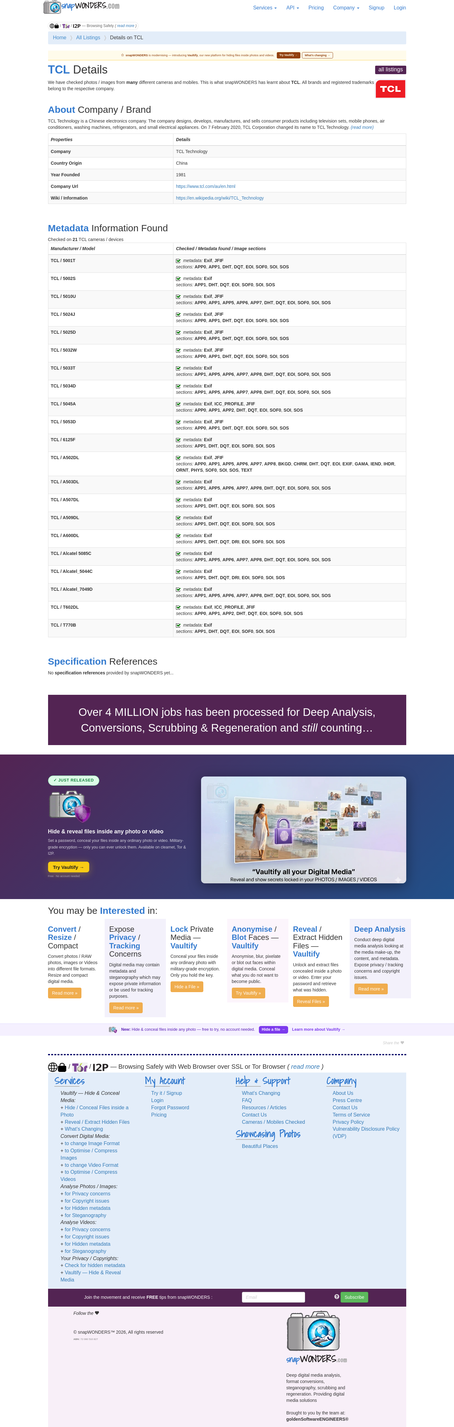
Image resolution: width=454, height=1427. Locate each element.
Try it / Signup (166, 1093)
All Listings (88, 37)
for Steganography (85, 1215)
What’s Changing (84, 1129)
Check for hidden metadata (95, 1265)
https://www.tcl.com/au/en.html (205, 186)
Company (346, 7)
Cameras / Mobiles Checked (273, 1122)
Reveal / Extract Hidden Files (97, 1122)
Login (400, 7)
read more (125, 26)
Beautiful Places (260, 1146)
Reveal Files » (311, 1001)
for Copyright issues (87, 1201)
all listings (390, 69)
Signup (377, 7)
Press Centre (347, 1100)
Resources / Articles (264, 1107)
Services (265, 7)
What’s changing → (317, 55)
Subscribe (354, 1297)
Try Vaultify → (288, 55)
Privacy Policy (348, 1122)
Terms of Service (351, 1114)
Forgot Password (170, 1107)
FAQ (247, 1100)
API (292, 7)
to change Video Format (91, 1165)
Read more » (65, 993)
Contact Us (254, 1114)
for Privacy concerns (87, 1193)
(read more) (362, 127)
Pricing (316, 7)
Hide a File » (187, 986)
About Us (343, 1093)
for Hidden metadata (87, 1208)
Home (60, 37)
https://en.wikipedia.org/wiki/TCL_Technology (220, 197)
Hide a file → (273, 1029)
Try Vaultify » (248, 993)
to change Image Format (92, 1143)
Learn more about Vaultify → (318, 1029)
